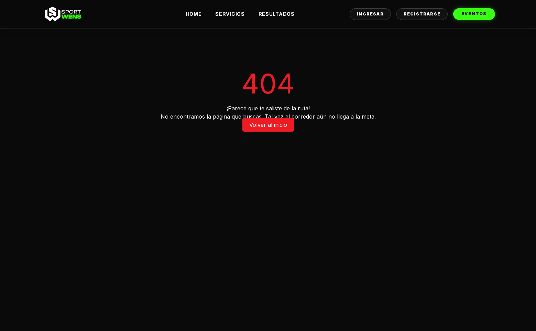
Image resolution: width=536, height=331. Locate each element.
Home (194, 14)
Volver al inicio (268, 124)
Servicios (229, 14)
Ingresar (370, 13)
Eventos (473, 13)
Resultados (277, 14)
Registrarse (422, 13)
